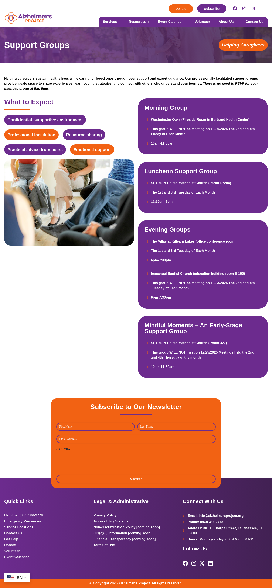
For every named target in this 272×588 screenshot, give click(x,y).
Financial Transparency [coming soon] (125, 539)
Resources (139, 22)
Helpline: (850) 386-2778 (23, 515)
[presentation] (88, 461)
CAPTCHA (63, 449)
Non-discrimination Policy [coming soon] (127, 527)
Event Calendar (172, 22)
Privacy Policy (105, 515)
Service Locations (18, 527)
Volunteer (202, 22)
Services (111, 22)
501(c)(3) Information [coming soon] (123, 533)
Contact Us (255, 22)
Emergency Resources (22, 521)
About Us (228, 22)
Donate (10, 545)
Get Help (11, 539)
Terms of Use (104, 545)
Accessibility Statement (113, 521)
